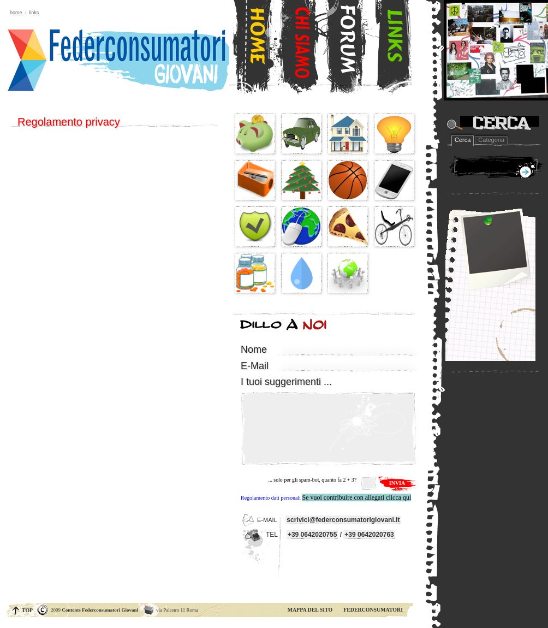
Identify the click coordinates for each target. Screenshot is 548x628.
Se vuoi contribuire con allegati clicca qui (356, 497)
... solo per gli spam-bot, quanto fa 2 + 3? (312, 480)
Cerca (462, 140)
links (34, 12)
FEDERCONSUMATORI (373, 610)
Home (16, 12)
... (286, 381)
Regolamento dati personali (271, 498)
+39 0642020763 (369, 534)
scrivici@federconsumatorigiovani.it (343, 520)
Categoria (491, 140)
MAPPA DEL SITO (310, 610)
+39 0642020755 (312, 534)
